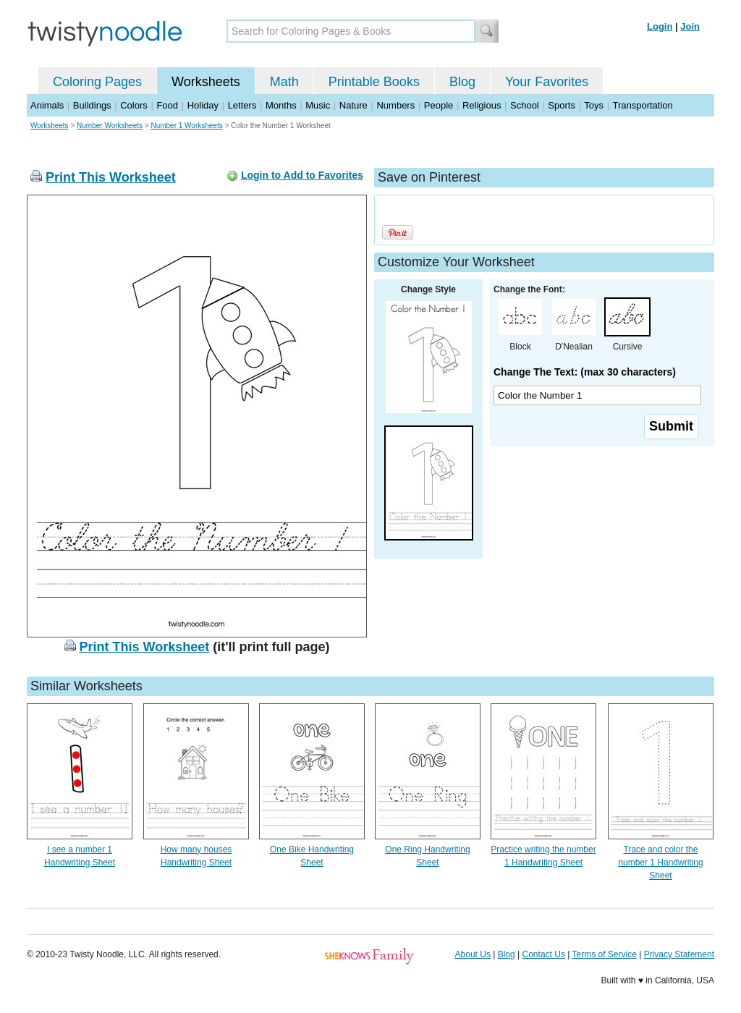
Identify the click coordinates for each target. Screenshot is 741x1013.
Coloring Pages (97, 82)
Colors (134, 105)
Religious (481, 105)
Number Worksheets (110, 126)
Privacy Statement (679, 954)
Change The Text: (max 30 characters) (585, 372)
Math (284, 82)
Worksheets (206, 82)
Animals (47, 105)
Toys (594, 105)
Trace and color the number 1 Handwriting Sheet (660, 862)
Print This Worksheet (111, 177)
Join (690, 26)
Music (317, 105)
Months (281, 105)
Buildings (92, 105)
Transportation (642, 105)
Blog (462, 82)
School (524, 105)
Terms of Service (604, 954)
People (438, 105)
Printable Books (374, 82)
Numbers (395, 105)
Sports (561, 105)
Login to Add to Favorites (302, 175)
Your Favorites (546, 82)
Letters (242, 105)
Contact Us (543, 954)
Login (659, 26)
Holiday (203, 105)
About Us (473, 954)
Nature (353, 105)
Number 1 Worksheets (186, 126)
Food (167, 105)
